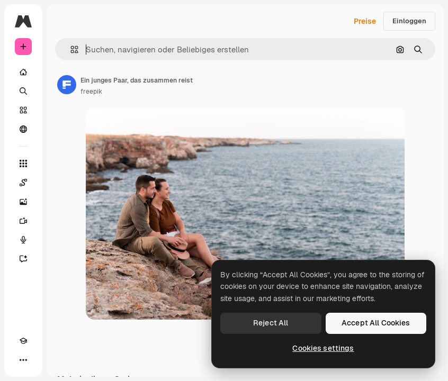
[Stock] (23, 110)
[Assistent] (23, 258)
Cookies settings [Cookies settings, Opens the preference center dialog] (323, 348)
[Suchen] (23, 91)
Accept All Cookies (376, 323)
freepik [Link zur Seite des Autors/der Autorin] (91, 91)
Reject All (270, 323)
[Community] (23, 129)
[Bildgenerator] (23, 201)
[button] (70, 49)
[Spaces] (23, 182)
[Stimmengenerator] (23, 239)
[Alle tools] (23, 163)
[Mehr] (23, 359)
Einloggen (409, 20)
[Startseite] (23, 72)
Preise (365, 21)
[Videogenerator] (23, 220)
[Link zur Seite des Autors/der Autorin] (66, 84)
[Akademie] (23, 340)
